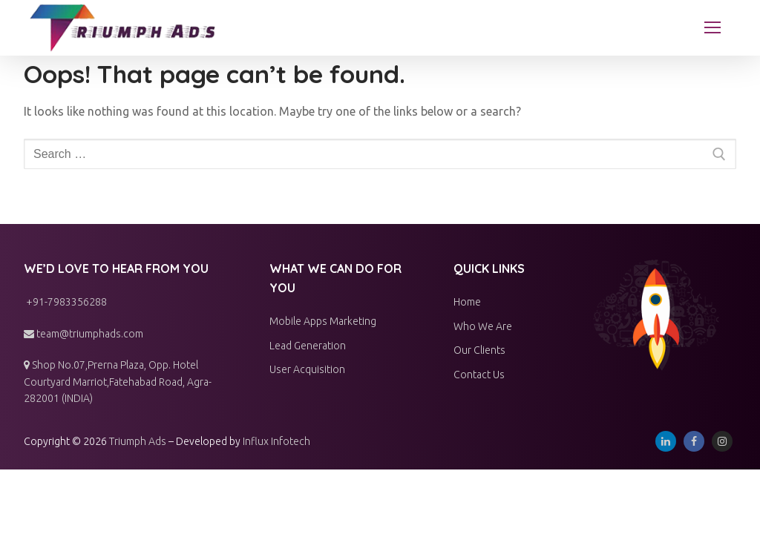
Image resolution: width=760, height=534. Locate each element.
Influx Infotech (276, 441)
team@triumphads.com (83, 334)
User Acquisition (307, 369)
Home (467, 302)
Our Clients (479, 350)
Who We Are (482, 326)
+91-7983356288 (65, 302)
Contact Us (479, 374)
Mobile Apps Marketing (322, 321)
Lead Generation (307, 346)
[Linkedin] (665, 441)
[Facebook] (694, 441)
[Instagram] (722, 441)
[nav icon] (712, 28)
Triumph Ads (137, 441)
